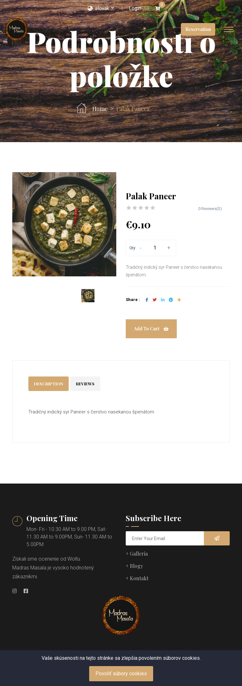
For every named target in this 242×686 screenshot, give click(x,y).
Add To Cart (151, 329)
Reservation (198, 29)
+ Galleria (137, 553)
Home (100, 109)
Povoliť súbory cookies (121, 674)
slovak (98, 8)
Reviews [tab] (85, 383)
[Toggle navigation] (228, 29)
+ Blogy (134, 566)
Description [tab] (48, 383)
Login (135, 8)
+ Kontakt (137, 578)
